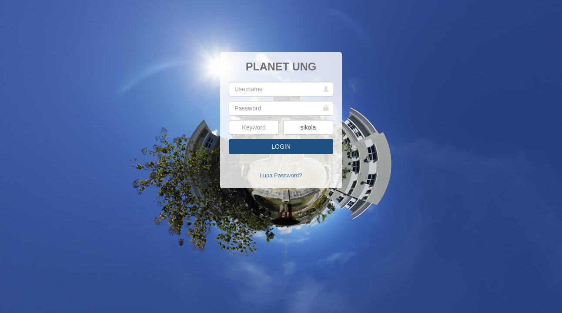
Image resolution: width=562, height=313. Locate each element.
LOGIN (281, 146)
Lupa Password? (281, 175)
